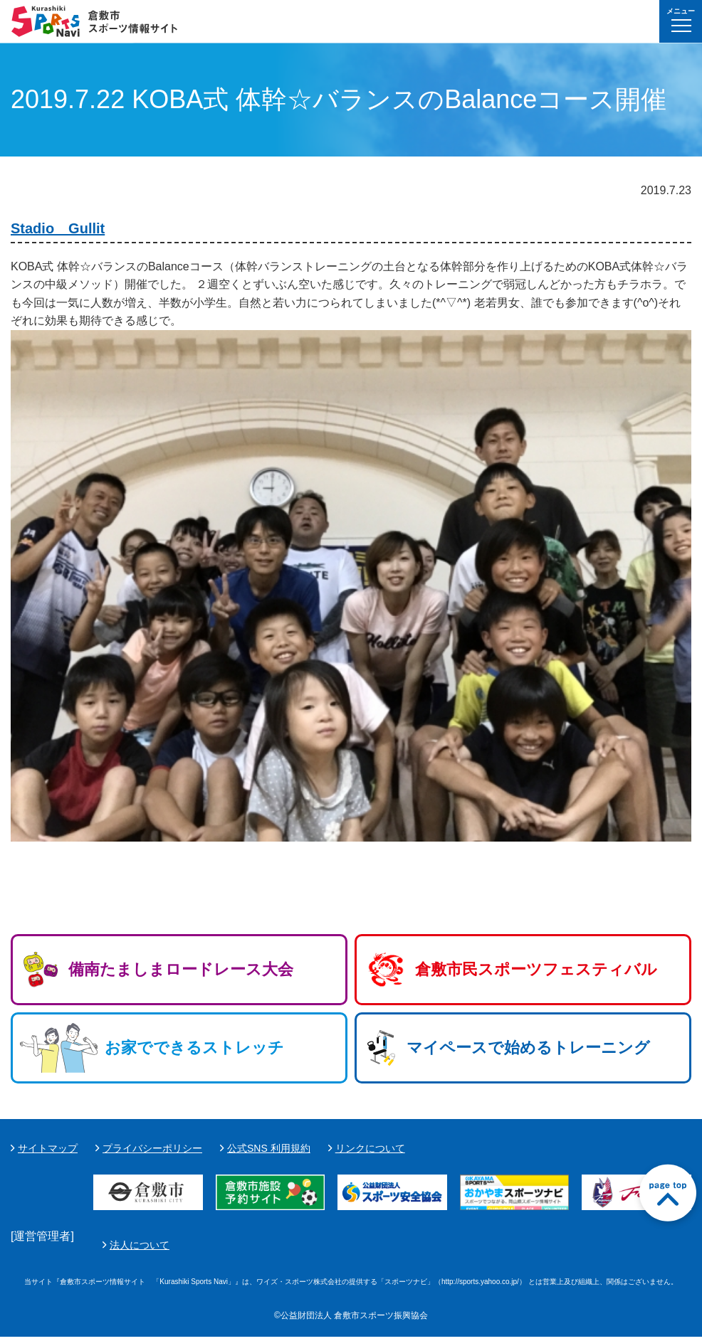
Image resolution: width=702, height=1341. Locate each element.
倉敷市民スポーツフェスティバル (536, 969)
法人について (475, 1247)
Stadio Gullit (58, 228)
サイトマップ (48, 1148)
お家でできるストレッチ (194, 1047)
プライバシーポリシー (152, 1148)
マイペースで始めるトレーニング (528, 1047)
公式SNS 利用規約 (268, 1148)
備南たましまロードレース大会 (180, 969)
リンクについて (370, 1148)
